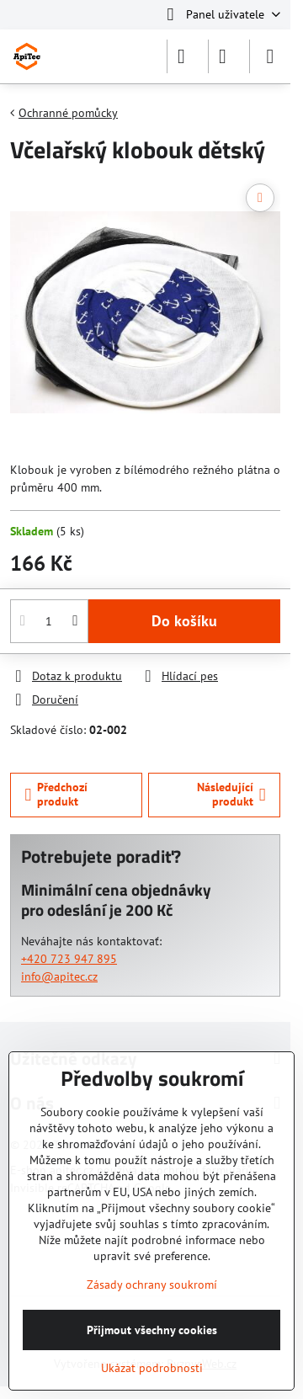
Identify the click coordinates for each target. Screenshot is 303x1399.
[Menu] (270, 56)
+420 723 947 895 (69, 958)
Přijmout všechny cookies (152, 1330)
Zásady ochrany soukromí (152, 1284)
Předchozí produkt (56, 794)
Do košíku (184, 620)
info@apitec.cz (59, 976)
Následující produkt (231, 794)
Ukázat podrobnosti (152, 1367)
